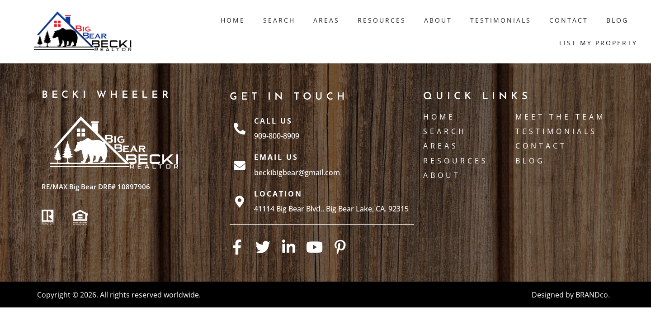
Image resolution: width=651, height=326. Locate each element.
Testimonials (500, 20)
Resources (382, 20)
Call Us (273, 121)
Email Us (276, 157)
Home (233, 20)
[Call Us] (240, 129)
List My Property (598, 42)
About (438, 20)
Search (279, 20)
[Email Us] (240, 165)
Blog (617, 20)
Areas (326, 20)
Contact (568, 20)
